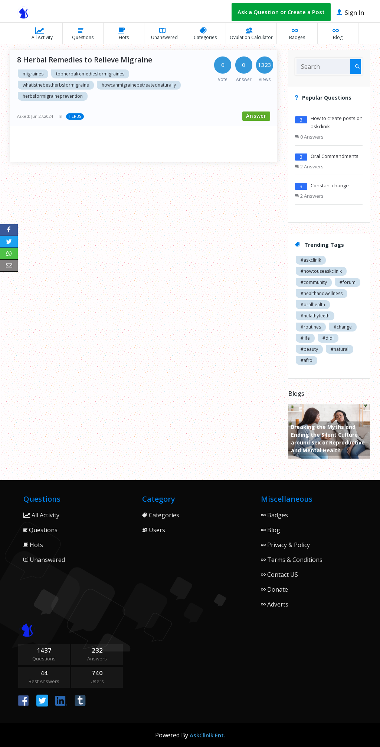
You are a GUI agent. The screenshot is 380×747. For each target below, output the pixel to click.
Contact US (279, 574)
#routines (311, 327)
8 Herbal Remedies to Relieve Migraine (84, 60)
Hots (123, 33)
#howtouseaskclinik (321, 271)
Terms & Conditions (291, 560)
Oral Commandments (334, 156)
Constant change (330, 185)
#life (305, 338)
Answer (256, 115)
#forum (348, 282)
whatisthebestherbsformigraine (56, 85)
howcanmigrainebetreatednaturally (139, 85)
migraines (33, 74)
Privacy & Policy (285, 545)
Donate (274, 589)
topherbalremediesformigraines (90, 74)
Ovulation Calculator (251, 33)
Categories (205, 33)
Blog (337, 33)
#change (343, 327)
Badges (297, 33)
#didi (328, 338)
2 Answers (309, 166)
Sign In (350, 12)
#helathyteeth (315, 316)
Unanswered (164, 33)
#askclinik (311, 260)
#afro (306, 360)
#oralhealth (313, 304)
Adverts (274, 604)
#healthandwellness (322, 293)
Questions (83, 33)
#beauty (309, 349)
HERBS (75, 116)
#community (314, 282)
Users (153, 530)
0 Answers (309, 136)
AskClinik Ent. (207, 735)
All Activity (42, 33)
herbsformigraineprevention (53, 96)
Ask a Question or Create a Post (281, 12)
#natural (339, 349)
